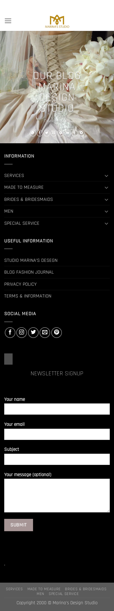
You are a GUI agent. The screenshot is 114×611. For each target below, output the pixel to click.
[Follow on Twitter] (33, 332)
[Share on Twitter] (46, 133)
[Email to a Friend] (53, 133)
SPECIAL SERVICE (21, 223)
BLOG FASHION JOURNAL (29, 272)
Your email (57, 433)
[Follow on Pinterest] (56, 332)
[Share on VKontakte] (67, 133)
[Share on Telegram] (81, 133)
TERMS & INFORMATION (27, 296)
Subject (57, 458)
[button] (8, 21)
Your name (57, 408)
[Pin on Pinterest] (60, 133)
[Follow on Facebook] (10, 332)
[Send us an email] (44, 332)
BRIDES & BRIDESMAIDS (28, 199)
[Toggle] (106, 176)
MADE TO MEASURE (24, 187)
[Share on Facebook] (39, 133)
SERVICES (14, 175)
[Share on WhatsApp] (32, 133)
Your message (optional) (57, 494)
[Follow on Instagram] (21, 332)
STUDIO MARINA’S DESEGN (30, 260)
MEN (8, 211)
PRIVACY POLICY (20, 284)
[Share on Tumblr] (74, 133)
